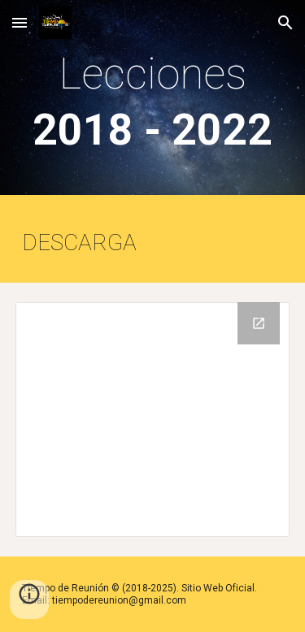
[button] (19, 22)
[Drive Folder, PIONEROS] (152, 419)
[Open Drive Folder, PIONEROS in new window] (258, 323)
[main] (152, 101)
